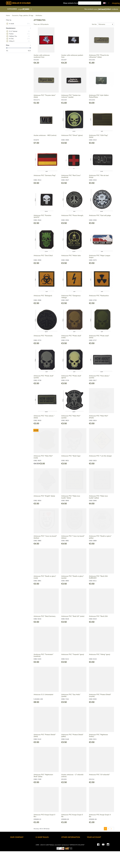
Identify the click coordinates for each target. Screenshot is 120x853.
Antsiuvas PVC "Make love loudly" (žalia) (70, 497)
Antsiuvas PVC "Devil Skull (43, 255)
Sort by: (94, 24)
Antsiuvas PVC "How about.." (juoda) (99, 377)
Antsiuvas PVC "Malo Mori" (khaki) (98, 417)
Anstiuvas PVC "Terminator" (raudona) (43, 655)
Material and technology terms (72, 850)
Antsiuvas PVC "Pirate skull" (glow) (71, 377)
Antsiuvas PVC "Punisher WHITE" (42, 216)
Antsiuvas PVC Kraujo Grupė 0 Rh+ (44, 816)
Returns (38, 850)
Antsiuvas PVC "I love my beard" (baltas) (45, 537)
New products (90, 9)
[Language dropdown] (105, 3)
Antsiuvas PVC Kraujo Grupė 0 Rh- (72, 816)
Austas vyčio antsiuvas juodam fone (72, 56)
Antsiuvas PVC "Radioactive (99, 296)
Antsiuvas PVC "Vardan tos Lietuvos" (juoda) (71, 96)
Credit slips (91, 850)
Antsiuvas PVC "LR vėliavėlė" (99, 775)
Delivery (39, 847)
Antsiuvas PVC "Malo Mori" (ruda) (43, 457)
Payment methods (42, 845)
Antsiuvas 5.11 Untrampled (43, 694)
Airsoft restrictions (67, 847)
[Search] (89, 3)
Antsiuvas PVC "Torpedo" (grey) (72, 654)
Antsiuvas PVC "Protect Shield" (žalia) (45, 736)
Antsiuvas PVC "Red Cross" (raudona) (71, 176)
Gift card (64, 845)
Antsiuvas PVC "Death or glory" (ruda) (45, 577)
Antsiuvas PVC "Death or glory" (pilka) (100, 537)
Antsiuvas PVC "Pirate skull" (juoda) (44, 377)
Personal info (91, 842)
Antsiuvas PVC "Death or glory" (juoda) (72, 577)
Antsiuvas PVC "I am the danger (100, 456)
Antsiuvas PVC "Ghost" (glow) (72, 135)
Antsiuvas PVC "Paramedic (43, 336)
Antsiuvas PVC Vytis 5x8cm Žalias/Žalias (99, 96)
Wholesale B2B (15, 847)
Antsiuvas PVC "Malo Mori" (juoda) (70, 417)
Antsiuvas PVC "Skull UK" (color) (72, 616)
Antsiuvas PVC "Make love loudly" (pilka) (98, 497)
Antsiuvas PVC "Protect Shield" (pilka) (72, 736)
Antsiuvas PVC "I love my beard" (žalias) (72, 537)
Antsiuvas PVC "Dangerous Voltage (71, 297)
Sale (100, 9)
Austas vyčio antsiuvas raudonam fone (42, 56)
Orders (89, 847)
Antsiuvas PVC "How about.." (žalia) (44, 417)
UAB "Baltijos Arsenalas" (19, 845)
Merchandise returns (94, 845)
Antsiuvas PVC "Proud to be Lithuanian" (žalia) (99, 56)
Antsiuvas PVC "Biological (43, 296)
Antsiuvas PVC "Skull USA (98, 616)
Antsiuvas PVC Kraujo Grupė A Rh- (100, 816)
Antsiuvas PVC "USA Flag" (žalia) (98, 136)
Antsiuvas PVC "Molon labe (71, 255)
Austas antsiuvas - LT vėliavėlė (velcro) (72, 776)
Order (38, 842)
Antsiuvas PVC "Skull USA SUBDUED (98, 577)
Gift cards (109, 9)
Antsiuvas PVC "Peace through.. (72, 215)
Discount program (67, 842)
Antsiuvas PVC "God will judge (100, 215)
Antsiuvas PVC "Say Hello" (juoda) (70, 695)
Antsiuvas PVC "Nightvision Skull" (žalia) (43, 776)
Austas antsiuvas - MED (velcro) (45, 135)
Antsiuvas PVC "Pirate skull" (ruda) (71, 337)
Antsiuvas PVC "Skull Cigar (71, 456)
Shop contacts (69, 3)
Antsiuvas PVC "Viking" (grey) (99, 654)
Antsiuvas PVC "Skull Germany (44, 616)
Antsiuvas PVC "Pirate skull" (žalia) (99, 337)
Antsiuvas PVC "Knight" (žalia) (44, 496)
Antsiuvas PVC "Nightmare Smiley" (98, 736)
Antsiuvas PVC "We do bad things (99, 176)
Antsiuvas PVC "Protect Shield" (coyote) (100, 695)
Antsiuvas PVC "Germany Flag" (45, 175)
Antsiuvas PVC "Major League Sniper (99, 256)
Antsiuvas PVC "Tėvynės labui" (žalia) (45, 96)
